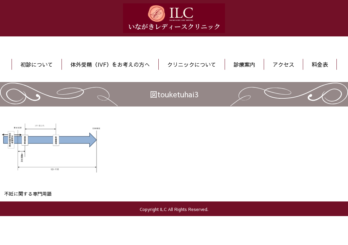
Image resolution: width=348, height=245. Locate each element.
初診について (36, 64)
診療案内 (244, 64)
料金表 (320, 64)
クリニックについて (191, 64)
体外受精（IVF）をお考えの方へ (110, 64)
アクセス (283, 64)
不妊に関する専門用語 (28, 193)
